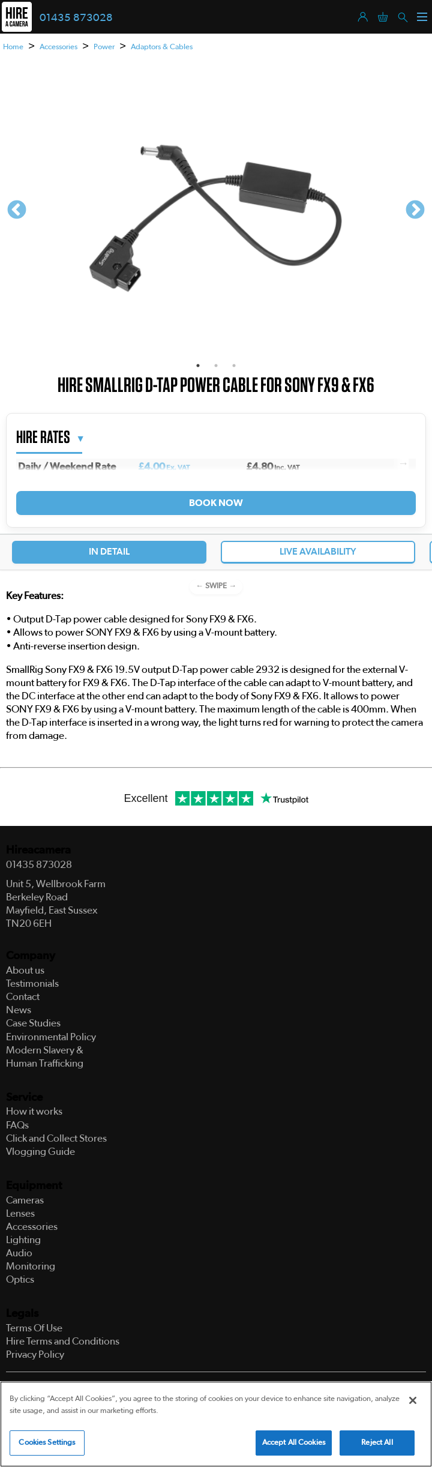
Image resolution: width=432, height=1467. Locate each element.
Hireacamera (38, 850)
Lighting (23, 1240)
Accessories (58, 47)
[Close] (413, 1401)
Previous (17, 210)
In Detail (109, 551)
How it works (34, 1111)
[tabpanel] (216, 211)
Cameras (25, 1200)
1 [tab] (198, 366)
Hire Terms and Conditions (62, 1341)
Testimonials (32, 983)
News (18, 1010)
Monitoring (30, 1266)
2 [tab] (216, 366)
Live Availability (318, 551)
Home (13, 47)
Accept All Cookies (293, 1443)
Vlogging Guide (40, 1151)
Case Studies (33, 1023)
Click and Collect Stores (56, 1138)
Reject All (376, 1443)
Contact (23, 997)
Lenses (20, 1213)
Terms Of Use (34, 1328)
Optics (20, 1279)
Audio (19, 1253)
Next (415, 210)
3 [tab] (234, 366)
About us (25, 970)
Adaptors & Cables (162, 47)
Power (104, 47)
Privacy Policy (35, 1354)
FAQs (17, 1125)
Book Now (216, 503)
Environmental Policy (51, 1037)
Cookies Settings (47, 1443)
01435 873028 (76, 18)
